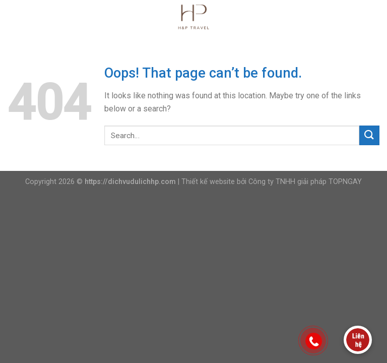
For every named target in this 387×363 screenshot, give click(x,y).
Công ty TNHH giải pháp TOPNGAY (305, 181)
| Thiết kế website (206, 181)
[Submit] (369, 135)
